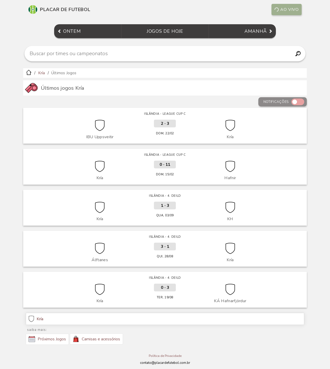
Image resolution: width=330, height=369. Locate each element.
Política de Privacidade (165, 356)
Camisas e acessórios (96, 339)
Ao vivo (286, 9)
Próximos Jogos (47, 339)
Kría (41, 73)
